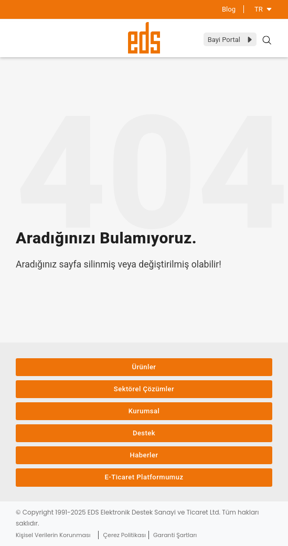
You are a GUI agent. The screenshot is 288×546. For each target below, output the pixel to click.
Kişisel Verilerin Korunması (53, 535)
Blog (229, 9)
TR (263, 9)
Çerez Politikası (124, 535)
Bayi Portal (230, 40)
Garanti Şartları (175, 535)
